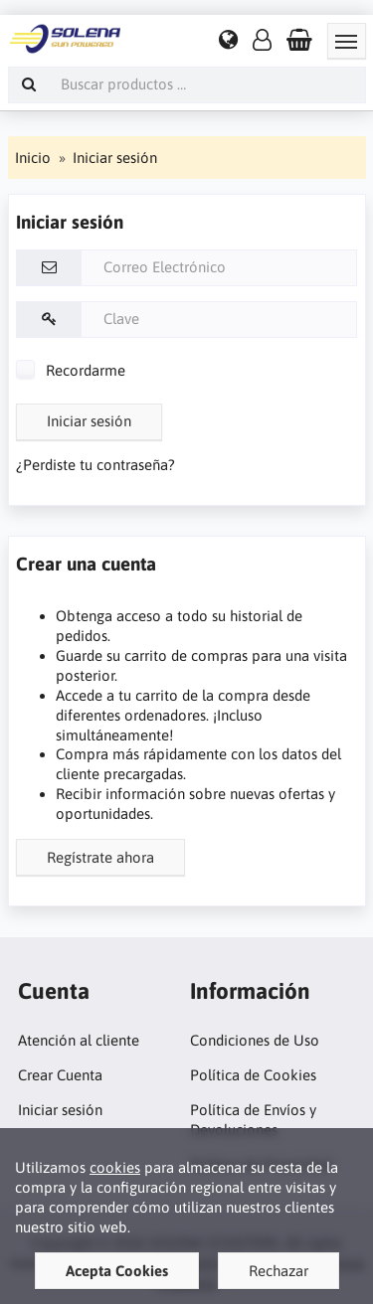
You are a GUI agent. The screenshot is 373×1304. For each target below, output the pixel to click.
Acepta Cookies (117, 1270)
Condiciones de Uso (254, 1040)
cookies (115, 1167)
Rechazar (278, 1270)
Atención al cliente (78, 1040)
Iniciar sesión (89, 420)
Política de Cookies (253, 1074)
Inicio (33, 157)
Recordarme (70, 370)
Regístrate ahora (100, 857)
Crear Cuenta (60, 1074)
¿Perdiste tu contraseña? (95, 464)
